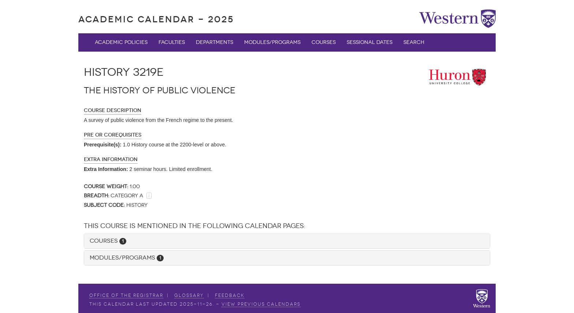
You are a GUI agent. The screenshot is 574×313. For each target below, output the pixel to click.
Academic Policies (121, 42)
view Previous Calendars (261, 304)
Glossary (189, 295)
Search (413, 42)
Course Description (112, 110)
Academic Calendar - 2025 (156, 19)
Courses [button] (108, 240)
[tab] (287, 241)
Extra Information (111, 159)
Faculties (172, 42)
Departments (214, 42)
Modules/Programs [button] (127, 257)
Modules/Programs (272, 42)
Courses (324, 42)
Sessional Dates (369, 42)
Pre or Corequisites (112, 135)
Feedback (230, 295)
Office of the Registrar (126, 295)
